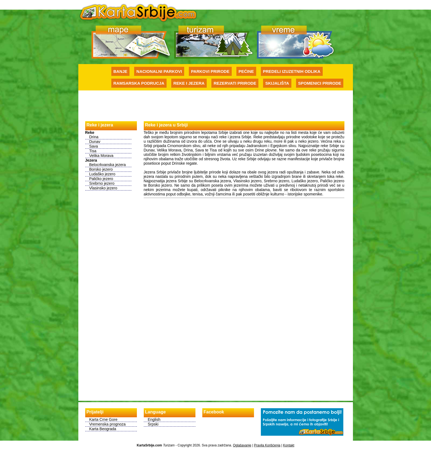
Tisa (92, 151)
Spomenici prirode (319, 83)
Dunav (94, 141)
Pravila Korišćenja (267, 445)
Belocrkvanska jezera (107, 164)
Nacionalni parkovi (159, 71)
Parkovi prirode (210, 71)
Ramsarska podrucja (139, 83)
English (154, 419)
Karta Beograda (102, 429)
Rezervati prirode (235, 83)
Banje (121, 71)
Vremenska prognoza (107, 424)
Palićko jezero (101, 178)
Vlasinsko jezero (103, 188)
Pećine (246, 71)
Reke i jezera (189, 83)
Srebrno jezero (102, 183)
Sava (93, 146)
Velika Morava (101, 155)
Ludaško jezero (102, 174)
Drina (93, 137)
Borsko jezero (101, 169)
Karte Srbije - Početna (138, 12)
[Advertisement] (215, 105)
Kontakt (288, 445)
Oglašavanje (242, 445)
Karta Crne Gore (103, 419)
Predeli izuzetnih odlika (292, 71)
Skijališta (277, 83)
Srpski (153, 424)
